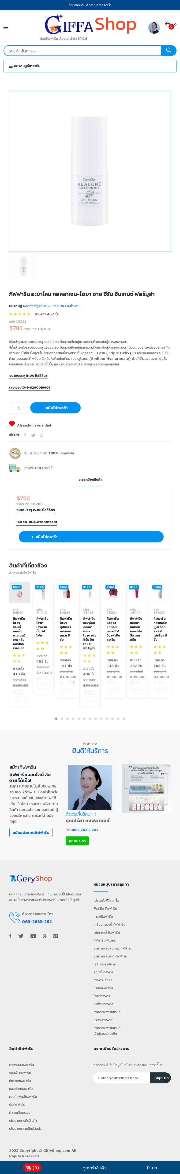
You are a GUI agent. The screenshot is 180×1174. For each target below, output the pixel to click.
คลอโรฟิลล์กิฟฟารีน (23, 1098)
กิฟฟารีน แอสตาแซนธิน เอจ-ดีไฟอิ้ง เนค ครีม (136, 629)
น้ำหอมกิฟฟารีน (104, 1021)
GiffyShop (52, 1151)
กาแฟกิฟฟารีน (103, 917)
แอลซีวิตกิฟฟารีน (21, 1090)
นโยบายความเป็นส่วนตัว (25, 1129)
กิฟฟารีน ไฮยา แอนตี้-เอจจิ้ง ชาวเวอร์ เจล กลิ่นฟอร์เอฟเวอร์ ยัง (19, 633)
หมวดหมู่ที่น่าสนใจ (24, 66)
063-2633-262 (85, 831)
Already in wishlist (30, 425)
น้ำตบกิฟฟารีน (103, 989)
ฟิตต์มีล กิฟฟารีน (105, 909)
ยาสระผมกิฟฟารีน (21, 1066)
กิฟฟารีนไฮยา (103, 981)
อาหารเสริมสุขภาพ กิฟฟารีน (113, 949)
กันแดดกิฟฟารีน (20, 1082)
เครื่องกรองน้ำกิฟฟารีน (109, 925)
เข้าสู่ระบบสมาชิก (105, 1034)
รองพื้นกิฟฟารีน (104, 973)
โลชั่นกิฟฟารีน (103, 997)
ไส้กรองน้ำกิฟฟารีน (107, 933)
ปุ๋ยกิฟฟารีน (17, 1106)
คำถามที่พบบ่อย (19, 1113)
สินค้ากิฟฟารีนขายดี (107, 1013)
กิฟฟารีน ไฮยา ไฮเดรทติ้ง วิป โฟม (42, 626)
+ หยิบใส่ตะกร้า (55, 408)
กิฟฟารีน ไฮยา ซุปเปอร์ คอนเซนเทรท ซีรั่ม (66, 629)
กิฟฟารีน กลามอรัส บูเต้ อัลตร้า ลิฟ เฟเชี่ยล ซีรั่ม (160, 629)
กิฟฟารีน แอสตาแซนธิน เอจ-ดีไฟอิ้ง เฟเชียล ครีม (113, 631)
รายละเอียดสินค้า (90, 479)
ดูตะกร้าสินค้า (94, 1167)
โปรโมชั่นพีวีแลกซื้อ (106, 901)
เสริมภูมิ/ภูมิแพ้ (104, 965)
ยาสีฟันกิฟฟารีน (104, 1005)
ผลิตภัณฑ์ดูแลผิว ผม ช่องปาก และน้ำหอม (50, 306)
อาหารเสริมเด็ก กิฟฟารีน (110, 957)
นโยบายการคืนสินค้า (23, 1121)
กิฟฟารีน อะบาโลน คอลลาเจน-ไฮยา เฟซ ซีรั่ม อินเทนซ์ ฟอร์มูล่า (90, 633)
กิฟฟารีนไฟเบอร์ (105, 941)
